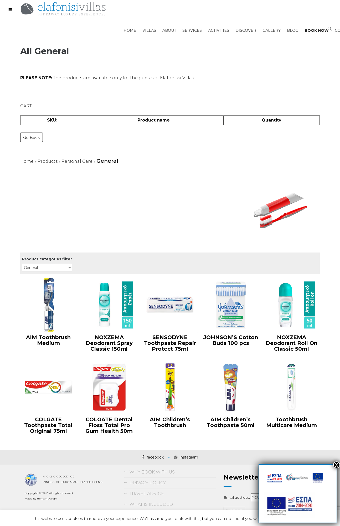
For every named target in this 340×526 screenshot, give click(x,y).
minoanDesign (47, 493)
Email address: (237, 492)
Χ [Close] (336, 464)
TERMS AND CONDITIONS (157, 509)
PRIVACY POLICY (148, 477)
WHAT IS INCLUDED (151, 498)
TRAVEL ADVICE (147, 488)
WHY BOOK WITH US (152, 466)
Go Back (31, 133)
